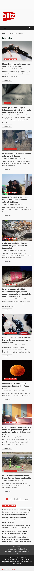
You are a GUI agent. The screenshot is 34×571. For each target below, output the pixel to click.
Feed (16, 553)
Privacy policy (16, 551)
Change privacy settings (8, 569)
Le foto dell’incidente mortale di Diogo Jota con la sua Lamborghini (17, 462)
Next (26, 499)
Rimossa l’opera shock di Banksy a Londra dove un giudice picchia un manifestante (17, 324)
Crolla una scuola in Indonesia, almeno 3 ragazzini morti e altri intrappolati (17, 230)
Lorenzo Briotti (8, 391)
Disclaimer (25, 551)
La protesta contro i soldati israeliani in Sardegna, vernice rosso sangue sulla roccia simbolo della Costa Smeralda (17, 276)
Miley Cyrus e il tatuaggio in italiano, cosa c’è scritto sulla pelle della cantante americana (17, 94)
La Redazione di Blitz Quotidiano (17, 549)
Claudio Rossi (7, 437)
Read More (7, 80)
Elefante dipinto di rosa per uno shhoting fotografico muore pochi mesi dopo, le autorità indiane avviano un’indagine (16, 512)
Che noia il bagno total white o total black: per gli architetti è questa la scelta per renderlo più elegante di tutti (17, 414)
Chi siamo (16, 547)
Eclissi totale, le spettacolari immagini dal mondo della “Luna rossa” (17, 370)
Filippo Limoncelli (9, 158)
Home (4, 34)
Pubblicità (7, 551)
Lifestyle (11, 34)
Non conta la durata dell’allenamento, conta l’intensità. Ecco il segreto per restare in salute (15, 520)
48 (22, 499)
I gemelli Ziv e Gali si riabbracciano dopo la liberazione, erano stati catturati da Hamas (17, 184)
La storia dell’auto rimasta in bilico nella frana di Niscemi (17, 140)
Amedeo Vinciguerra (9, 115)
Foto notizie (7, 59)
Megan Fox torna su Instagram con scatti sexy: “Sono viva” (17, 51)
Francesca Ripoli (8, 69)
